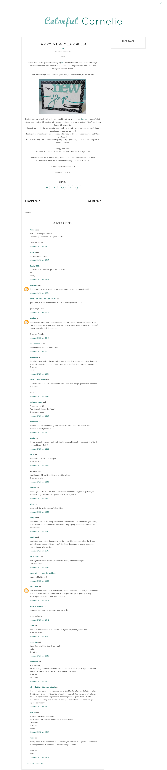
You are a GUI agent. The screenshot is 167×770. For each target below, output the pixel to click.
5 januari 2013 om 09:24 (39, 313)
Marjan (33, 518)
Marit (32, 738)
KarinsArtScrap (36, 606)
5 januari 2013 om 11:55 (39, 482)
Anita (32, 455)
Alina (32, 504)
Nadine (33, 439)
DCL (62, 48)
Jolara (33, 253)
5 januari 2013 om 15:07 (39, 551)
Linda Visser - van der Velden (42, 573)
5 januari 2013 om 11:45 (39, 466)
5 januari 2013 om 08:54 (39, 293)
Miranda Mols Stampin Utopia (43, 687)
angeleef (34, 358)
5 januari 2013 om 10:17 (39, 352)
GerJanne (34, 662)
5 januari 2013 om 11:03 (39, 397)
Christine (34, 642)
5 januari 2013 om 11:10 (39, 416)
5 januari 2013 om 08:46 (39, 280)
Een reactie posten (35, 764)
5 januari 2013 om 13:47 (39, 499)
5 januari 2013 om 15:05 (39, 532)
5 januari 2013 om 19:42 (39, 620)
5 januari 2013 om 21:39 (39, 682)
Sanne (83, 119)
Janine (33, 230)
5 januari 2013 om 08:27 (39, 247)
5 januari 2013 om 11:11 (39, 433)
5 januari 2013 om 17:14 (39, 601)
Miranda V (34, 587)
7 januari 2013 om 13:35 (39, 758)
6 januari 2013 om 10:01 (39, 732)
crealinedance (36, 344)
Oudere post (94, 201)
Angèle (33, 319)
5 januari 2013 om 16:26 (39, 581)
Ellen (32, 626)
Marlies (33, 488)
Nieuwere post (32, 201)
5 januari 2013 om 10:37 (39, 374)
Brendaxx (34, 422)
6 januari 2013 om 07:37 (39, 707)
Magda (33, 713)
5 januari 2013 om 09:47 (39, 338)
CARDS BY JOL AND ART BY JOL (43, 299)
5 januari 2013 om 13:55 (39, 512)
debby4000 (34, 266)
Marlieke (33, 286)
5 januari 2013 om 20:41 (39, 637)
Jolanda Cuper (36, 402)
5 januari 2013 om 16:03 (39, 568)
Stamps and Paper (38, 380)
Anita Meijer (35, 557)
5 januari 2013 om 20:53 (39, 656)
